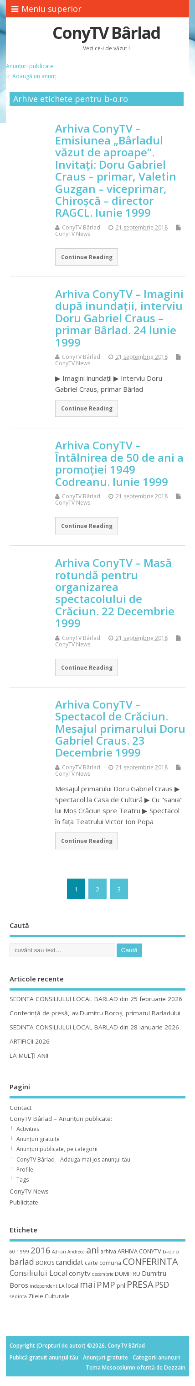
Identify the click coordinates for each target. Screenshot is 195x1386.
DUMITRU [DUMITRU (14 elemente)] (127, 1273)
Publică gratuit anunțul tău (44, 1357)
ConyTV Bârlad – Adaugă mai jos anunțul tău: (74, 1159)
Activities (27, 1129)
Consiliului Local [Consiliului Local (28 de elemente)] (38, 1273)
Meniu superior (46, 8)
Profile (24, 1169)
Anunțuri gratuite (38, 1139)
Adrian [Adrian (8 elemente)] (59, 1251)
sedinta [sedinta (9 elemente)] (18, 1296)
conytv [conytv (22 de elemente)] (80, 1273)
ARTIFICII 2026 (30, 1041)
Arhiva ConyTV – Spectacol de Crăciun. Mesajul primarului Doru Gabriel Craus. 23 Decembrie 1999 (120, 728)
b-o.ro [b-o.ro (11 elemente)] (171, 1251)
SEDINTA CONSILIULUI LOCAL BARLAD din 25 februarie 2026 (96, 999)
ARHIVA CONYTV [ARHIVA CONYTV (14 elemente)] (139, 1251)
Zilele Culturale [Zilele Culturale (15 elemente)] (49, 1296)
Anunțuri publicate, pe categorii (57, 1149)
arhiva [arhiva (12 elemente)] (108, 1251)
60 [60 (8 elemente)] (12, 1251)
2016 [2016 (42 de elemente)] (41, 1250)
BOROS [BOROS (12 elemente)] (45, 1263)
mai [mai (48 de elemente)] (87, 1284)
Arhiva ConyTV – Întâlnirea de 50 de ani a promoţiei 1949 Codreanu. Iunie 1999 (119, 463)
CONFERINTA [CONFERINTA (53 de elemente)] (150, 1261)
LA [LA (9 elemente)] (62, 1286)
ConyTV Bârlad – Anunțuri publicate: (61, 1118)
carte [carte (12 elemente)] (91, 1263)
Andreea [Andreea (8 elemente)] (76, 1251)
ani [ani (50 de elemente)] (92, 1250)
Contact (20, 1107)
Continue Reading (87, 257)
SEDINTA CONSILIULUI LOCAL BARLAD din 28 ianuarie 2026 (94, 1027)
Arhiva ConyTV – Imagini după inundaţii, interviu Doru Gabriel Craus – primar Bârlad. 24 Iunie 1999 (119, 318)
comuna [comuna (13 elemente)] (110, 1263)
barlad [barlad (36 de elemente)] (22, 1261)
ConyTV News (72, 234)
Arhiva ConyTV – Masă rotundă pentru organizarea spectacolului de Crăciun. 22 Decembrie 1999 (114, 592)
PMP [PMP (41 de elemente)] (106, 1284)
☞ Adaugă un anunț (31, 76)
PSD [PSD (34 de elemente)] (162, 1284)
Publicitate (24, 1202)
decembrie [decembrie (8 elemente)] (102, 1274)
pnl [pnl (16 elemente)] (121, 1285)
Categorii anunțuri (156, 1357)
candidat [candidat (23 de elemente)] (69, 1262)
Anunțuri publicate (29, 66)
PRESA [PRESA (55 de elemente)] (140, 1284)
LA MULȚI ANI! (29, 1055)
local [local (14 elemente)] (72, 1285)
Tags (22, 1179)
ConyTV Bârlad (106, 32)
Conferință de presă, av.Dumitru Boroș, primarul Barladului (95, 1013)
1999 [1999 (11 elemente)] (22, 1251)
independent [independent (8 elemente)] (43, 1286)
